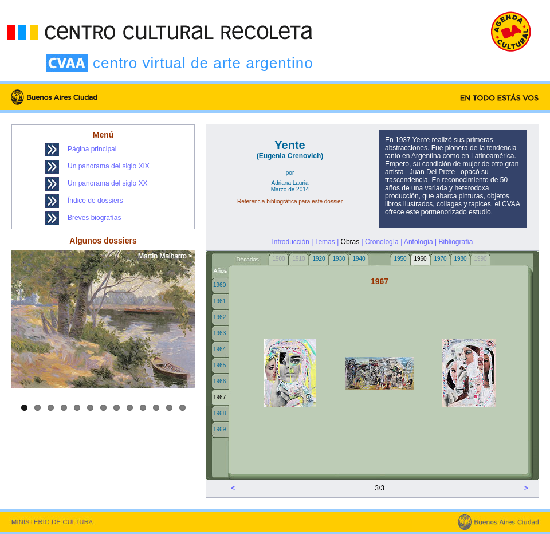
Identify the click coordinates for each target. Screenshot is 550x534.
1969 (219, 429)
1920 (318, 259)
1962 (219, 317)
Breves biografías (94, 218)
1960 (219, 285)
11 (156, 408)
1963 (219, 333)
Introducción (290, 242)
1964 (219, 349)
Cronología (382, 242)
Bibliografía (455, 242)
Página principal (92, 149)
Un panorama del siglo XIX (109, 166)
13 (182, 408)
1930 (338, 259)
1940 (358, 259)
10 (143, 408)
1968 (219, 413)
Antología (418, 242)
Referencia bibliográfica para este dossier (290, 201)
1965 (219, 365)
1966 (219, 381)
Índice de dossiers (95, 201)
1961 (219, 301)
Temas (325, 242)
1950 (400, 259)
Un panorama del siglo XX (107, 183)
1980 (460, 259)
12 (169, 408)
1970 (440, 259)
